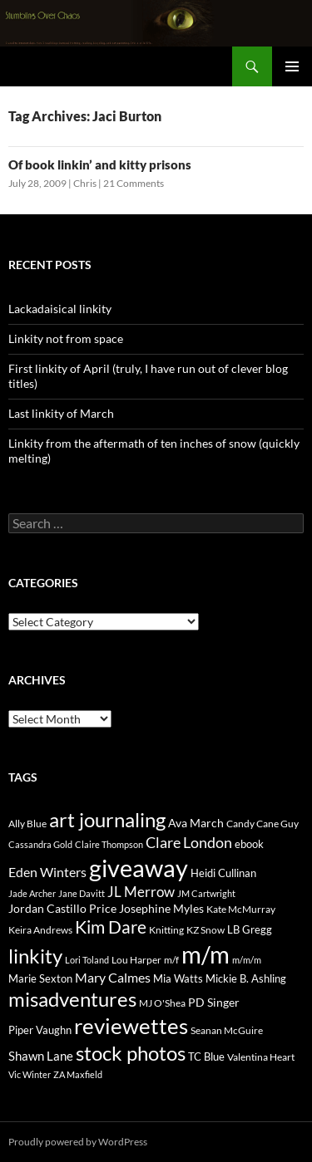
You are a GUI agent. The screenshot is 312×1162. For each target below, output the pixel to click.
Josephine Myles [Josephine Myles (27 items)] (161, 908)
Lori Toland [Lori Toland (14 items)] (87, 959)
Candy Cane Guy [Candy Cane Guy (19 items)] (262, 823)
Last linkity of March (61, 413)
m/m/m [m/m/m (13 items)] (246, 959)
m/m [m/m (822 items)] (205, 953)
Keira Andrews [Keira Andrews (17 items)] (40, 930)
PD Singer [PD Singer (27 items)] (214, 1002)
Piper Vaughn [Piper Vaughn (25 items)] (40, 1030)
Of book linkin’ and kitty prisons (99, 164)
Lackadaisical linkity (59, 309)
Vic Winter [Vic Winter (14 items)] (29, 1074)
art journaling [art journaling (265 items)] (107, 819)
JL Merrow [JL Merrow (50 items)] (141, 892)
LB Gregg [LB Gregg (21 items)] (249, 929)
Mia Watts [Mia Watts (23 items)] (178, 978)
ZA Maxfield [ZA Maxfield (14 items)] (77, 1074)
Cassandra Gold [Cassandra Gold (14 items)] (40, 844)
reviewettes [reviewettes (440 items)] (131, 1025)
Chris (85, 183)
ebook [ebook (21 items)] (249, 844)
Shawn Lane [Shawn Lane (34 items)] (40, 1055)
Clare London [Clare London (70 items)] (189, 842)
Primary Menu (292, 66)
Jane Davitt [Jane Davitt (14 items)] (81, 893)
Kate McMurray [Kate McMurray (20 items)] (240, 909)
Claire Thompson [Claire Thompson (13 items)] (109, 844)
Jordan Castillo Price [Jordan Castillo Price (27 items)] (62, 908)
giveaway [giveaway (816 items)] (138, 867)
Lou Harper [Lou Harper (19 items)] (136, 960)
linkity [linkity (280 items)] (35, 956)
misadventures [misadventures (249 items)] (72, 999)
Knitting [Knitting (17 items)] (166, 930)
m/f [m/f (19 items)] (171, 960)
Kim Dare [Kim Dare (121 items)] (110, 927)
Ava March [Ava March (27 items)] (196, 823)
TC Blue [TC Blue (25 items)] (206, 1056)
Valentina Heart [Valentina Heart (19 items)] (261, 1057)
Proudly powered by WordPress (77, 1141)
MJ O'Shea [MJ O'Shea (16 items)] (162, 1003)
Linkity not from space (65, 338)
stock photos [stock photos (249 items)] (131, 1053)
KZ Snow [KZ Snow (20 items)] (205, 930)
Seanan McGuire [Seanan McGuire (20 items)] (227, 1030)
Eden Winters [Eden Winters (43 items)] (47, 872)
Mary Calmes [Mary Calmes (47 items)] (113, 977)
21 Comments (133, 183)
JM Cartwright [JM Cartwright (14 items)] (206, 893)
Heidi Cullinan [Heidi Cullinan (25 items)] (223, 873)
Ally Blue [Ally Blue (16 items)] (27, 823)
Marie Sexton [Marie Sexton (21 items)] (40, 978)
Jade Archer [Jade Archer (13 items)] (32, 893)
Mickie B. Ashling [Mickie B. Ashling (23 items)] (246, 978)
